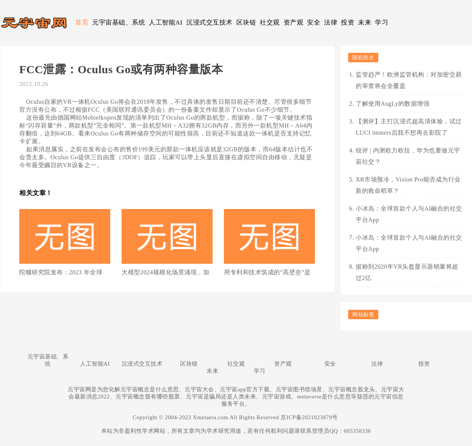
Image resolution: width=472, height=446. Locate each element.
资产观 (294, 22)
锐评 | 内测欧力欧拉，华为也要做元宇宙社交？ (408, 156)
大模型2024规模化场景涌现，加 (165, 272)
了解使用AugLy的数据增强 (392, 103)
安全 (313, 22)
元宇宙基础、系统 (118, 22)
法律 (330, 22)
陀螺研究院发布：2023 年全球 (60, 272)
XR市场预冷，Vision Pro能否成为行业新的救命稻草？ (408, 185)
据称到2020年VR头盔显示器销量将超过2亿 (407, 272)
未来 (364, 22)
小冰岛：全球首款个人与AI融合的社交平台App (409, 214)
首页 (81, 22)
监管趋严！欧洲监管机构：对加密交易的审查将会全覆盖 (409, 80)
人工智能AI (165, 22)
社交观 (270, 22)
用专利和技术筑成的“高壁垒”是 (267, 272)
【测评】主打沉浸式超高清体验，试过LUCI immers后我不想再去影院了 (409, 127)
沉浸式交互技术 (209, 22)
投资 (347, 22)
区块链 (246, 22)
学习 (381, 22)
